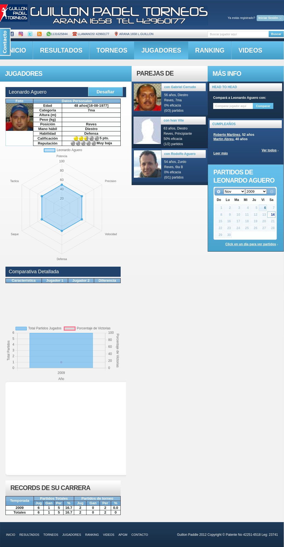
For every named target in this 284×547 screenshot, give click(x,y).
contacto (139, 534)
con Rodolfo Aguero (180, 154)
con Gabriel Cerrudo (180, 87)
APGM (122, 534)
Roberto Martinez (226, 135)
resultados (61, 50)
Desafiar (105, 91)
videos (250, 50)
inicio (10, 534)
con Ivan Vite (174, 120)
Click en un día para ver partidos (250, 244)
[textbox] (238, 34)
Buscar (276, 34)
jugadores (161, 50)
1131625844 (57, 34)
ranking (209, 50)
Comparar (263, 106)
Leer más (220, 153)
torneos (111, 50)
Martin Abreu (223, 139)
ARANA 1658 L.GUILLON (133, 34)
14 (272, 215)
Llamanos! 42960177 (91, 34)
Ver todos (269, 150)
